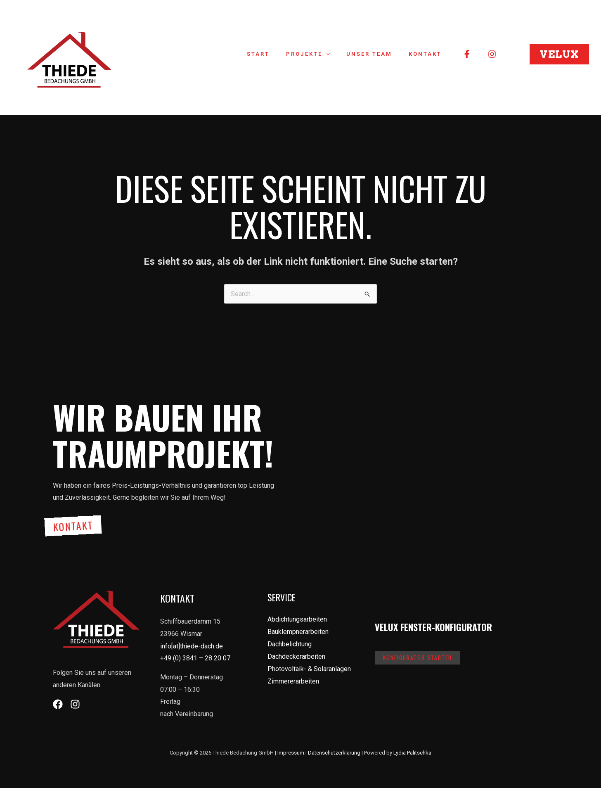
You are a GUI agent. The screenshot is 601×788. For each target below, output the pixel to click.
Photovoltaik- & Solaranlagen (309, 668)
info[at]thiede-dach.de (191, 645)
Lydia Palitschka (412, 751)
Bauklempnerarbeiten (298, 631)
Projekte (322, 54)
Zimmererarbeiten (293, 680)
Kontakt (428, 54)
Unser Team (378, 54)
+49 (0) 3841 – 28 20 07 (195, 657)
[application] (340, 54)
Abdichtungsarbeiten (297, 618)
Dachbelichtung (289, 643)
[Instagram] (492, 54)
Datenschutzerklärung (334, 751)
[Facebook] (467, 54)
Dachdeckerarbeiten (296, 655)
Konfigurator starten (418, 657)
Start (278, 54)
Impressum (290, 751)
